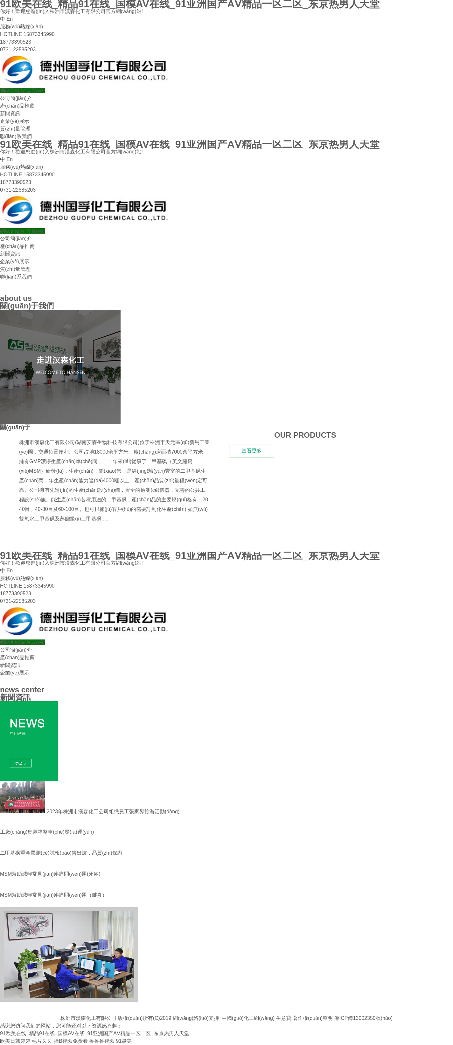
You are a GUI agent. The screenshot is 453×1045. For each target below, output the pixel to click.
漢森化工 (42, 427)
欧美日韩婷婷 (15, 1041)
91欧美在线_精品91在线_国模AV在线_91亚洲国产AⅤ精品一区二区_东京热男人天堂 (94, 1033)
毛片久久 (42, 1041)
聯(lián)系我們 (16, 136)
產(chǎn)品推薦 (17, 106)
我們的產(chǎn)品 (30, 537)
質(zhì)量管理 (15, 128)
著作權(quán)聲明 (313, 1018)
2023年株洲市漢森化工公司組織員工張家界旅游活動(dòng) (89, 811)
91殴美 (124, 1041)
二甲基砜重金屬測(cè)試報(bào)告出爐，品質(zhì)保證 (61, 853)
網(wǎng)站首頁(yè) (22, 90)
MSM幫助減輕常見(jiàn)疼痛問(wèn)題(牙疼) (50, 874)
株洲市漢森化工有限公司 (47, 442)
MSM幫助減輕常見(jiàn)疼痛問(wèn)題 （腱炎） (53, 895)
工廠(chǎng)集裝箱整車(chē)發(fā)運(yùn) (47, 832)
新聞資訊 (10, 113)
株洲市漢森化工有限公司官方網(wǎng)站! (96, 11)
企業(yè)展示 (14, 121)
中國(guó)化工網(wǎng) (248, 1018)
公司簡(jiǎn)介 (16, 98)
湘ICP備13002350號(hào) (363, 1018)
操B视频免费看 (71, 1041)
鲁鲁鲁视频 (102, 1041)
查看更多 (251, 450)
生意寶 (283, 1018)
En (9, 19)
